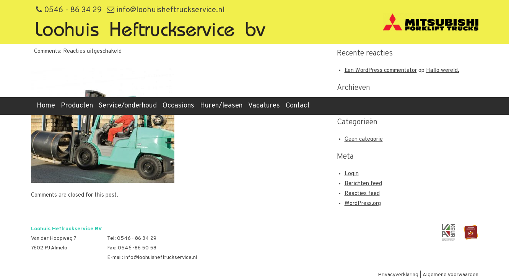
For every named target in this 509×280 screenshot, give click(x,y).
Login (352, 173)
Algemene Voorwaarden (450, 275)
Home (46, 105)
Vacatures (264, 105)
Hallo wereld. (442, 70)
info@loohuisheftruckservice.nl (166, 10)
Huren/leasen (221, 105)
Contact (298, 105)
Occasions (178, 105)
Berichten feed (363, 183)
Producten (77, 105)
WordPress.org (363, 203)
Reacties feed (362, 193)
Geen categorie (364, 139)
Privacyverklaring (398, 275)
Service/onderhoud (128, 105)
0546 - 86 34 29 (69, 10)
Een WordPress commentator (381, 70)
